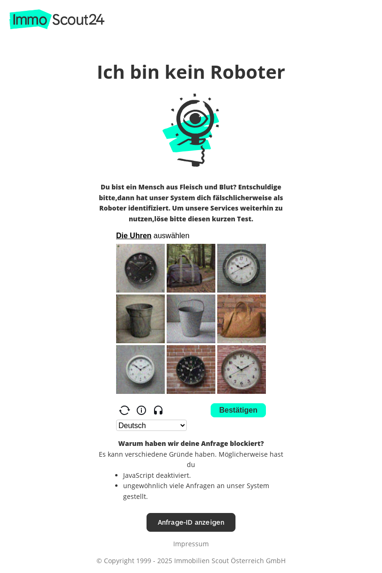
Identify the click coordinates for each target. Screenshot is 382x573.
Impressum (191, 543)
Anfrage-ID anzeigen (191, 522)
